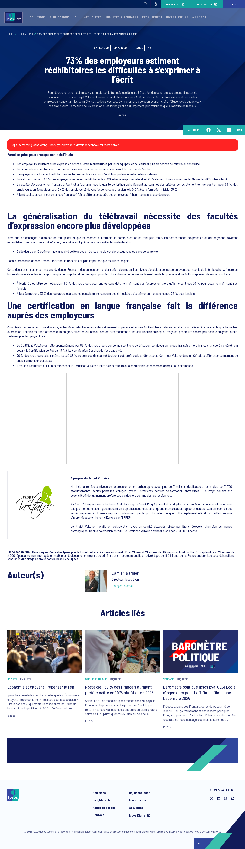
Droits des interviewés (169, 831)
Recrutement (152, 17)
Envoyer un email (122, 586)
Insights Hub (101, 800)
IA (75, 17)
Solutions (38, 17)
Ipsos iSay (173, 4)
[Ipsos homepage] (14, 17)
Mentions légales (81, 831)
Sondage (168, 679)
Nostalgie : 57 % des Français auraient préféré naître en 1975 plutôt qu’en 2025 (119, 689)
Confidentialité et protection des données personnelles (123, 831)
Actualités (136, 807)
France (138, 47)
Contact (234, 4)
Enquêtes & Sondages (121, 17)
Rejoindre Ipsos (139, 793)
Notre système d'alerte (208, 831)
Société (12, 679)
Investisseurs (177, 17)
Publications (60, 17)
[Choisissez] (156, 4)
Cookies (188, 831)
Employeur (101, 47)
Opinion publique (96, 679)
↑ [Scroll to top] (199, 843)
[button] (145, 4)
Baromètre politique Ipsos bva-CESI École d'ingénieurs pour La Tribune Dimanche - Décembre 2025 (199, 692)
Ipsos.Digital (204, 4)
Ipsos (10, 33)
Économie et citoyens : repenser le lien (40, 686)
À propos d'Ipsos (104, 807)
